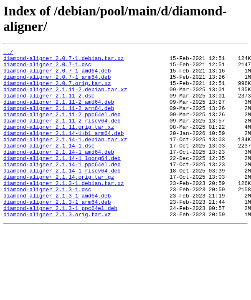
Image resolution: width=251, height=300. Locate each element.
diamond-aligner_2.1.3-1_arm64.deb (57, 233)
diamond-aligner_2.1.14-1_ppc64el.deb (62, 188)
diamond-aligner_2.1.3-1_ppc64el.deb (60, 240)
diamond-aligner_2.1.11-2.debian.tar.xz (65, 98)
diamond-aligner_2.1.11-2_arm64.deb (58, 120)
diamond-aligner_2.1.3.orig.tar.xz (57, 248)
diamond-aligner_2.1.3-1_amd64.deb (57, 225)
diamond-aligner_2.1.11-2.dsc (48, 105)
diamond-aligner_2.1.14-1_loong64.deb (62, 180)
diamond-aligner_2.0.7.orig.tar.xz (57, 90)
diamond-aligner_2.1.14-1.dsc (48, 165)
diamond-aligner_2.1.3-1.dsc (47, 218)
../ (8, 53)
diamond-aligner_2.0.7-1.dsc (47, 68)
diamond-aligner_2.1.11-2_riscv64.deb (62, 135)
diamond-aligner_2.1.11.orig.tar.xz (58, 143)
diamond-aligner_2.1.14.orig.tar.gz (58, 203)
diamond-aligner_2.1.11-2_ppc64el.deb (62, 128)
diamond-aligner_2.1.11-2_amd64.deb (58, 113)
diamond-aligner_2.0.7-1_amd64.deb (57, 75)
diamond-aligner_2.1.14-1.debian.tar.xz (65, 158)
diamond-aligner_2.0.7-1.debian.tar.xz (63, 60)
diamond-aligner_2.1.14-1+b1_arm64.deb (63, 150)
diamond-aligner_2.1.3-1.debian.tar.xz (63, 210)
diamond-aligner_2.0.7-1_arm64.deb (57, 83)
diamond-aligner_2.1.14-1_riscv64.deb (62, 195)
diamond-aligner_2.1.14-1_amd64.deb (58, 173)
